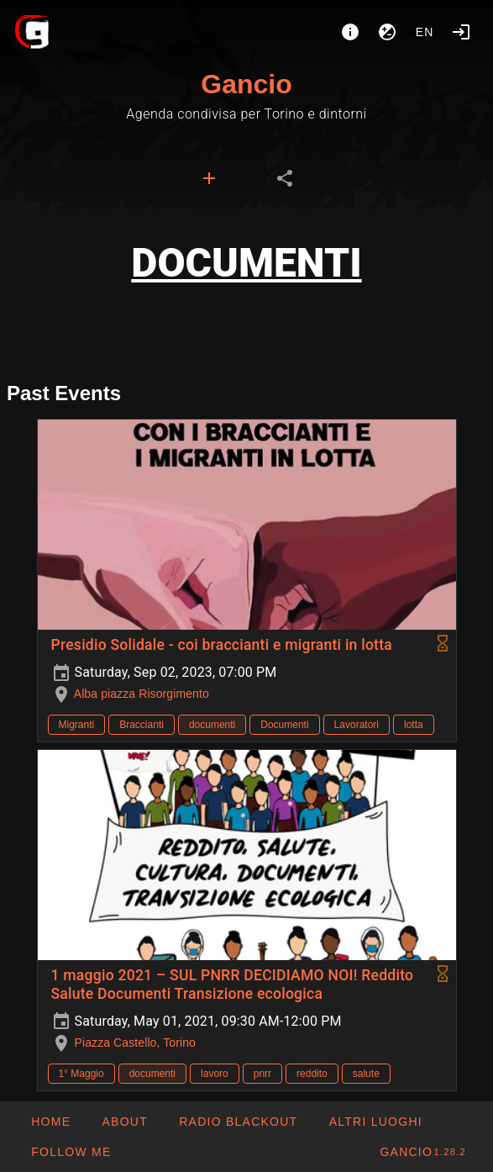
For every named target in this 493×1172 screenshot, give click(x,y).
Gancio (246, 84)
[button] (374, 1121)
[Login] (461, 31)
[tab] (209, 178)
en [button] (425, 32)
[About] (350, 31)
